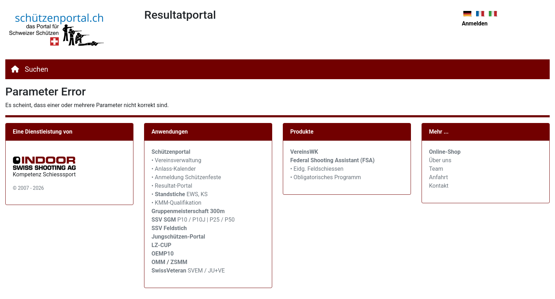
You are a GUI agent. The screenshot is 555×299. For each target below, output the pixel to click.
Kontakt (438, 185)
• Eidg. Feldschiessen (316, 168)
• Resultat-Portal (171, 185)
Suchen (36, 69)
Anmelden (475, 23)
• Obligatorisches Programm (325, 177)
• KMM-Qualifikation (176, 202)
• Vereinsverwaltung (176, 160)
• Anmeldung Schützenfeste (186, 177)
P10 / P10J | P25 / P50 (193, 219)
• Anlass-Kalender (173, 168)
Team (436, 168)
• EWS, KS (179, 194)
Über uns (440, 160)
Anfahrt (438, 177)
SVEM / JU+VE (206, 270)
